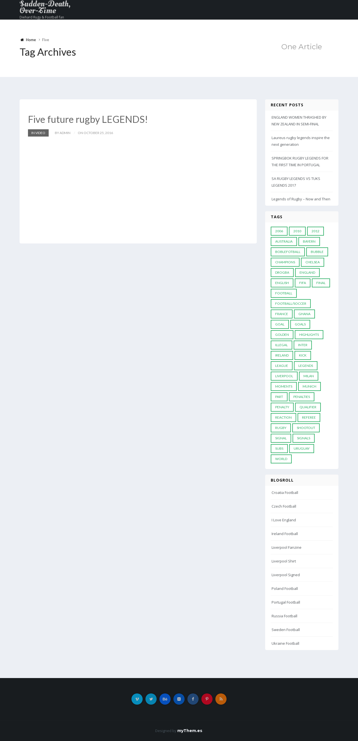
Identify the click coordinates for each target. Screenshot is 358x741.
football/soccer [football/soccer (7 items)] (290, 303)
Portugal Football (286, 602)
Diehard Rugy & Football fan (42, 17)
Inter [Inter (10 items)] (302, 345)
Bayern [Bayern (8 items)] (309, 241)
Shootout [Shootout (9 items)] (306, 428)
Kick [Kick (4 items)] (303, 355)
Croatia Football (285, 492)
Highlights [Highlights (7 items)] (309, 334)
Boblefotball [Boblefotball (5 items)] (287, 252)
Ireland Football (285, 533)
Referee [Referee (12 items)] (309, 417)
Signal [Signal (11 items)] (281, 438)
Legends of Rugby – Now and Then (301, 198)
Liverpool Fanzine (287, 547)
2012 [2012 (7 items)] (315, 231)
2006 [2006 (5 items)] (279, 231)
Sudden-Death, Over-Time (45, 7)
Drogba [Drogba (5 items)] (282, 272)
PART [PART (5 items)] (279, 397)
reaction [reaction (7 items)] (283, 417)
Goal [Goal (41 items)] (279, 324)
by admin (62, 133)
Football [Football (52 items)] (283, 293)
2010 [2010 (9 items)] (297, 231)
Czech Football (284, 506)
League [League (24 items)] (281, 366)
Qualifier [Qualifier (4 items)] (308, 407)
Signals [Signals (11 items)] (303, 438)
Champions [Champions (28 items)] (285, 262)
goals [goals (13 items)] (300, 324)
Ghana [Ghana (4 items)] (304, 314)
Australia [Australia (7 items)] (284, 241)
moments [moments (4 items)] (283, 386)
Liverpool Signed (286, 574)
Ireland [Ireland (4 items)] (282, 355)
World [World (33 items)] (281, 459)
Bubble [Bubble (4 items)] (317, 252)
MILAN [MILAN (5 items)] (308, 376)
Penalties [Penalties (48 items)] (301, 397)
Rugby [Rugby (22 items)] (280, 428)
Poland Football (285, 588)
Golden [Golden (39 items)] (282, 334)
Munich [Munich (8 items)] (309, 386)
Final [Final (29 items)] (321, 283)
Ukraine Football (285, 643)
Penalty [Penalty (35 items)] (282, 407)
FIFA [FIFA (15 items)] (302, 283)
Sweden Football (286, 629)
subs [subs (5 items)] (279, 448)
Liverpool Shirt (284, 561)
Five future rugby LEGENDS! (88, 119)
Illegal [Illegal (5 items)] (281, 345)
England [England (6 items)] (307, 272)
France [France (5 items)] (281, 314)
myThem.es (189, 730)
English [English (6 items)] (282, 283)
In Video (38, 133)
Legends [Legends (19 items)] (305, 366)
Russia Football (284, 615)
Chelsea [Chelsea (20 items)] (312, 262)
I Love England (284, 519)
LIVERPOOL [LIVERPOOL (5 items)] (284, 376)
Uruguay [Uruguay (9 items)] (302, 448)
